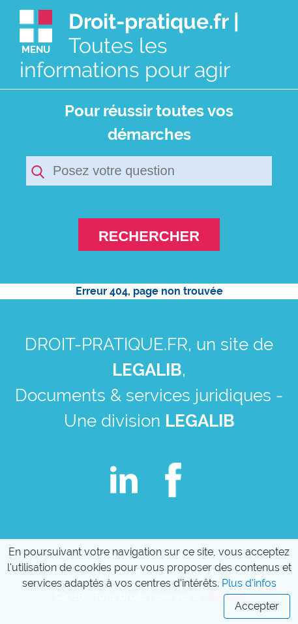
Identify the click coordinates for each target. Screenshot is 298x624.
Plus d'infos (249, 583)
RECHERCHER (149, 236)
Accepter (257, 606)
